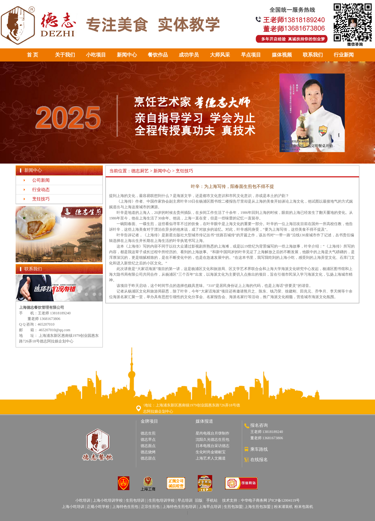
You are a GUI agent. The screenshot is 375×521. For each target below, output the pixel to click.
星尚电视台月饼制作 (212, 433)
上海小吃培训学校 (108, 500)
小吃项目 (96, 54)
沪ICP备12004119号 (284, 500)
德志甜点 (148, 458)
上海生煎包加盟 (257, 506)
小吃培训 (82, 500)
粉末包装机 (303, 506)
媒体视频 (282, 54)
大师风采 (220, 54)
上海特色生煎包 (125, 506)
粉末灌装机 (283, 506)
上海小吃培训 (73, 506)
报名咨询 (259, 425)
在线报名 (259, 459)
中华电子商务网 (254, 500)
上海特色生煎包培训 (179, 506)
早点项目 (251, 54)
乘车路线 (259, 449)
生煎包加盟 (233, 506)
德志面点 (148, 446)
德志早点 (148, 439)
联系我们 (313, 54)
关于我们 (65, 54)
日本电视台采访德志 (212, 446)
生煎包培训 (135, 500)
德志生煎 (148, 433)
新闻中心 (127, 54)
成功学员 (189, 54)
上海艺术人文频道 (211, 458)
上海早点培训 (210, 506)
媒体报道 (204, 421)
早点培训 (185, 500)
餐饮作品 (158, 54)
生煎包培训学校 (161, 500)
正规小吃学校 (98, 506)
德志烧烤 (148, 452)
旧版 (198, 500)
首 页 (32, 54)
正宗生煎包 (150, 506)
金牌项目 (149, 421)
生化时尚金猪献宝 (211, 452)
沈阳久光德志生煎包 (212, 439)
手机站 (212, 500)
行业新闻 (344, 54)
